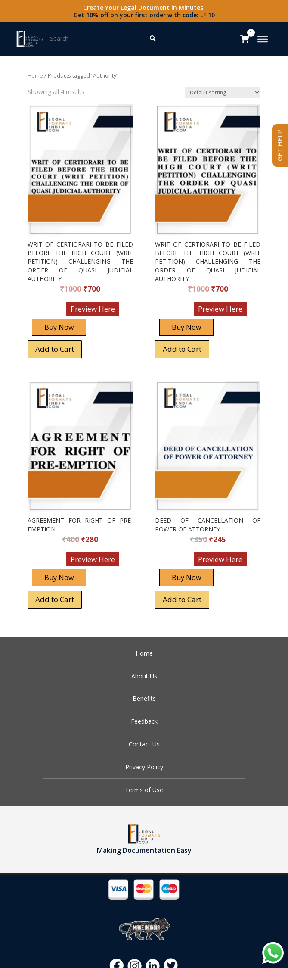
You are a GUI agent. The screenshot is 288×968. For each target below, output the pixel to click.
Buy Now (59, 327)
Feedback (144, 721)
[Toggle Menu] (262, 39)
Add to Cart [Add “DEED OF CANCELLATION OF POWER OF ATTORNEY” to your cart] (182, 599)
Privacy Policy (144, 767)
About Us (144, 676)
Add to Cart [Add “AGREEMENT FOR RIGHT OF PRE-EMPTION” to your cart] (54, 599)
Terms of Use (144, 790)
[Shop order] (222, 92)
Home (35, 75)
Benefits (144, 698)
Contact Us (144, 744)
